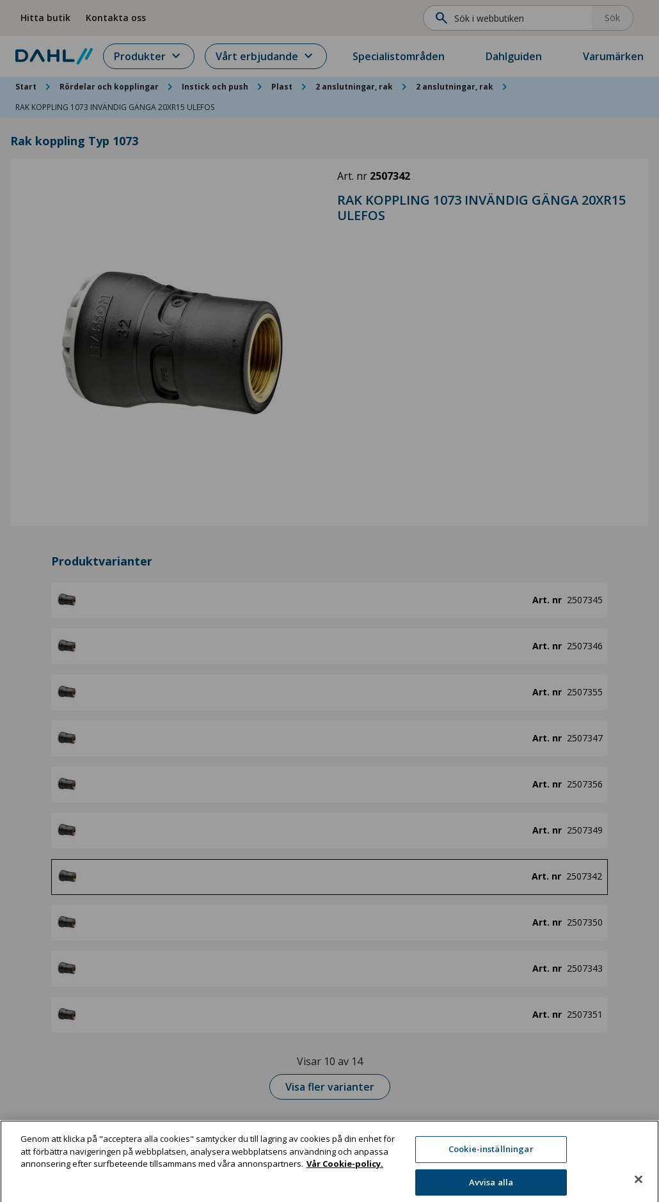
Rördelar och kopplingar (109, 86)
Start (25, 86)
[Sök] (511, 18)
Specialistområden (399, 56)
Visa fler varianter (329, 1087)
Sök (612, 18)
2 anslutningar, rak (354, 86)
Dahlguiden (514, 56)
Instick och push (215, 86)
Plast (281, 86)
